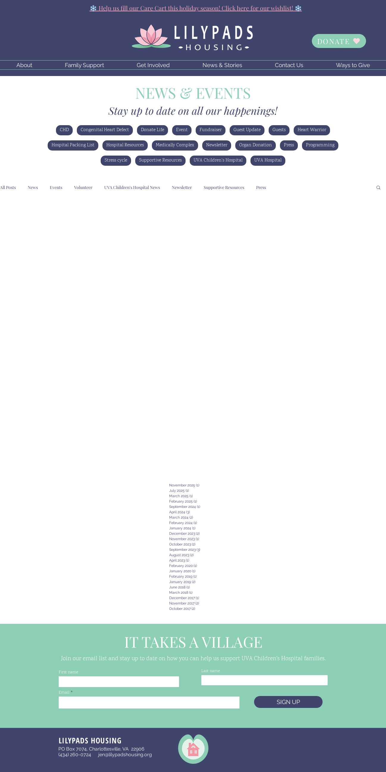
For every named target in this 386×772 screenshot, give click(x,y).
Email (64, 693)
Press (289, 145)
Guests (279, 130)
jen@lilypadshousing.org (125, 754)
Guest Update (247, 130)
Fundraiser (211, 130)
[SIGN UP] (288, 702)
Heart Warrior (312, 130)
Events (56, 187)
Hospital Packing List (73, 145)
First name (68, 672)
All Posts (8, 187)
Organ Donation (255, 145)
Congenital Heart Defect (105, 130)
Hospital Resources (125, 145)
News (33, 187)
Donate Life (152, 130)
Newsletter (216, 145)
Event (182, 130)
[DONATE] (339, 41)
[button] (24, 65)
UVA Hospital (267, 160)
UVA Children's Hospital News (132, 187)
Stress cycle (116, 160)
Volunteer (83, 187)
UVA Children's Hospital (218, 160)
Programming (320, 145)
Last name (210, 671)
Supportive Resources (160, 160)
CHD (64, 130)
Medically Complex (175, 145)
